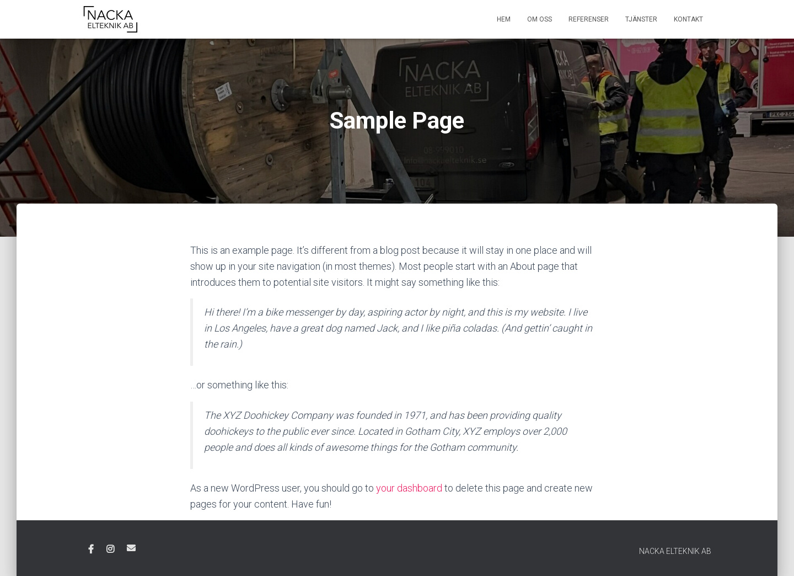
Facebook (91, 549)
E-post (131, 548)
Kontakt (688, 19)
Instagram (110, 549)
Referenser (588, 19)
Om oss (539, 19)
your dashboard (409, 488)
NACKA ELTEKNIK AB (675, 551)
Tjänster (641, 19)
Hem (504, 19)
